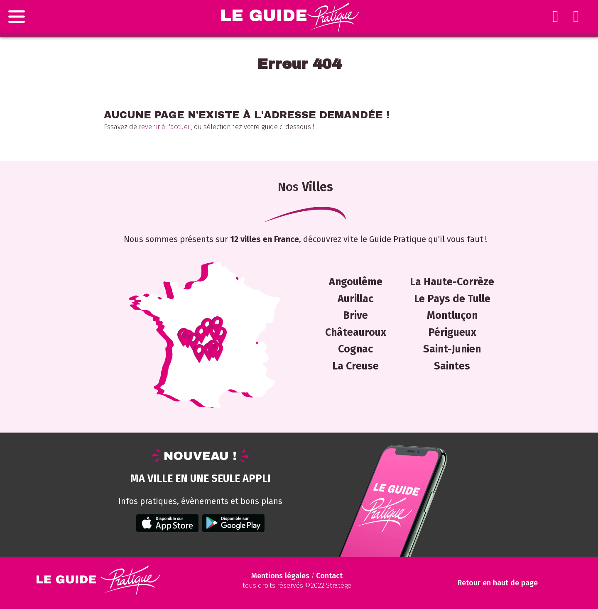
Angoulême (355, 282)
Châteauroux (355, 332)
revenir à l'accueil (165, 127)
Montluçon (452, 315)
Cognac (355, 349)
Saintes (452, 366)
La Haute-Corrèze (452, 282)
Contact (329, 575)
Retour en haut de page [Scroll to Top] (498, 583)
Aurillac (355, 299)
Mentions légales (280, 575)
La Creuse (355, 366)
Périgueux (452, 332)
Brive (355, 315)
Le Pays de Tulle (452, 299)
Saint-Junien (452, 349)
